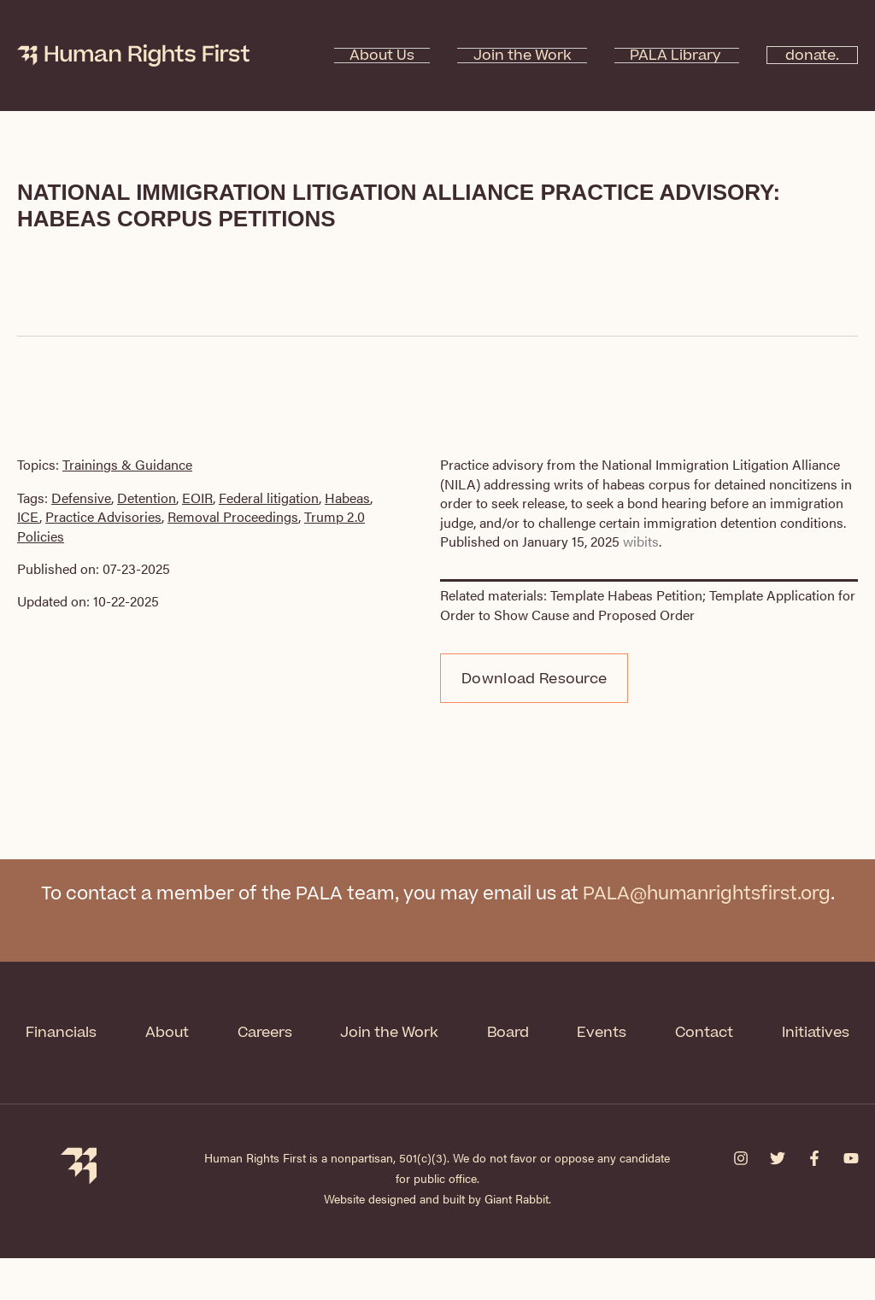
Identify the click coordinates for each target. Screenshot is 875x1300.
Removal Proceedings (232, 516)
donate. (802, 55)
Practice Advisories (103, 516)
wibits (641, 541)
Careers (320, 1032)
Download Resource (534, 679)
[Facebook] (814, 1200)
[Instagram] (741, 1200)
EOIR (197, 497)
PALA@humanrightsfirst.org (706, 894)
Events (666, 1032)
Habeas (347, 497)
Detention (146, 497)
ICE (28, 516)
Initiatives (437, 1076)
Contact (771, 1032)
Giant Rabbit (516, 1240)
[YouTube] (851, 1200)
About (220, 1032)
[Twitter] (777, 1200)
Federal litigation (269, 497)
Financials (111, 1032)
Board (569, 1032)
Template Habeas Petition (626, 595)
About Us (419, 55)
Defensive (81, 497)
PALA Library (650, 55)
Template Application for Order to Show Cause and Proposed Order (647, 604)
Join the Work (528, 55)
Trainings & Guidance (127, 464)
